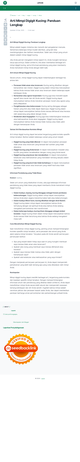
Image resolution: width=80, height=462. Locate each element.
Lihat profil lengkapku (12, 314)
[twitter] (5, 28)
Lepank (40, 3)
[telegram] (5, 36)
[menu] (5, 3)
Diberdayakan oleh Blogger (21, 322)
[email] (5, 43)
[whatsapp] (5, 32)
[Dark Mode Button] (76, 3)
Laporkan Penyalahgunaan (16, 327)
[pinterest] (5, 39)
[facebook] (5, 24)
